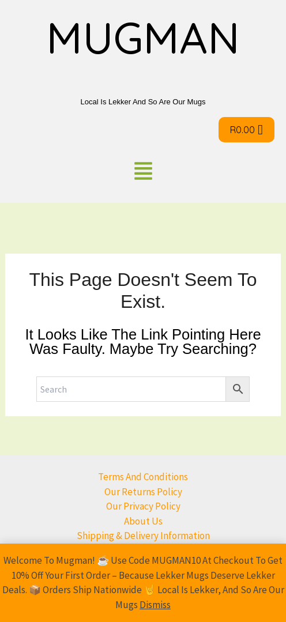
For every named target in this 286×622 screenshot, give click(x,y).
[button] (143, 173)
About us (143, 521)
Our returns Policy (143, 491)
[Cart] (246, 129)
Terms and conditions (143, 476)
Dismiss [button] (155, 604)
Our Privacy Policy (143, 506)
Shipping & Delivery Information (143, 535)
